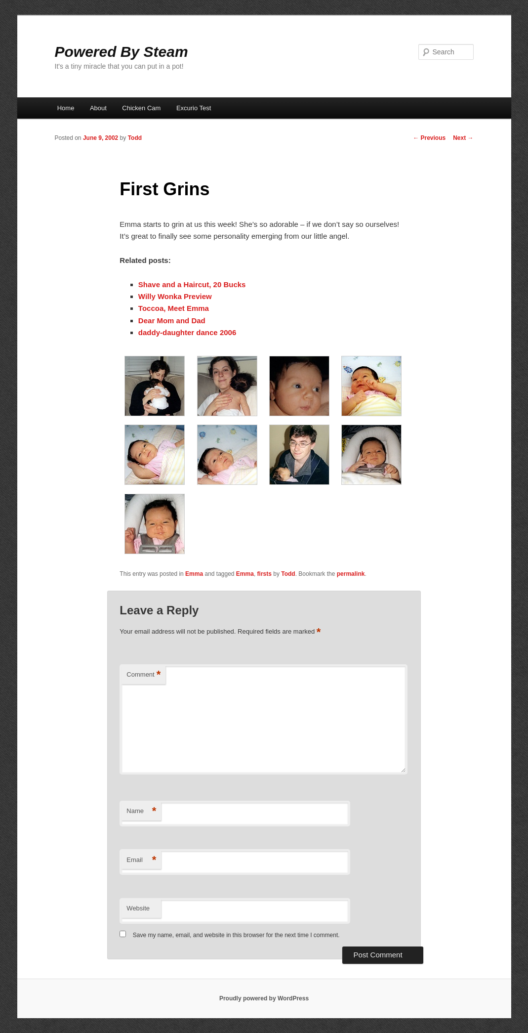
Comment (143, 675)
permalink (351, 573)
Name (141, 811)
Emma (194, 573)
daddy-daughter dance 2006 (187, 332)
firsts (264, 573)
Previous (429, 137)
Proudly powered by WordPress (264, 998)
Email (141, 860)
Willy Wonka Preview (175, 296)
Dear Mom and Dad (171, 320)
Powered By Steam (121, 51)
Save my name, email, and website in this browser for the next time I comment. (236, 935)
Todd (135, 137)
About (98, 108)
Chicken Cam (141, 108)
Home (66, 108)
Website (138, 908)
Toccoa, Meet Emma (173, 308)
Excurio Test (193, 108)
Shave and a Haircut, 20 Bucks (192, 284)
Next (463, 137)
